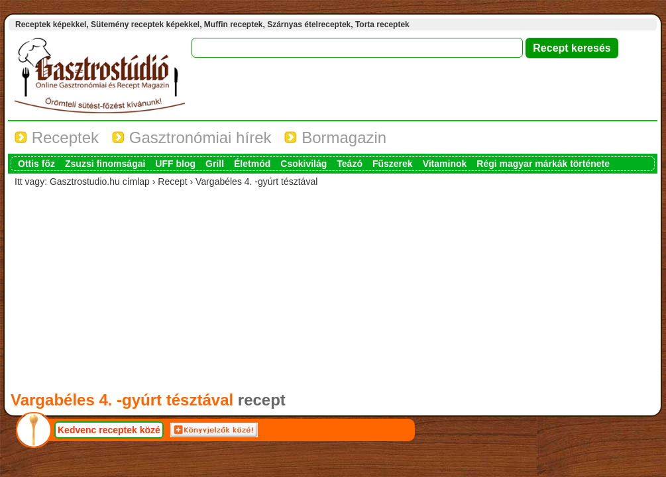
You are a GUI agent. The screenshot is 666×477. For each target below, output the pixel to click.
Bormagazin (335, 137)
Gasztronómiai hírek (191, 137)
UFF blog (175, 163)
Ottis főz (36, 163)
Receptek (57, 137)
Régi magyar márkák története (543, 163)
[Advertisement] (333, 286)
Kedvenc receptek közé (109, 430)
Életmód (252, 163)
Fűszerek (392, 163)
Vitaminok (445, 163)
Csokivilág (303, 163)
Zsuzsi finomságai (105, 163)
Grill (214, 163)
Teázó (349, 163)
